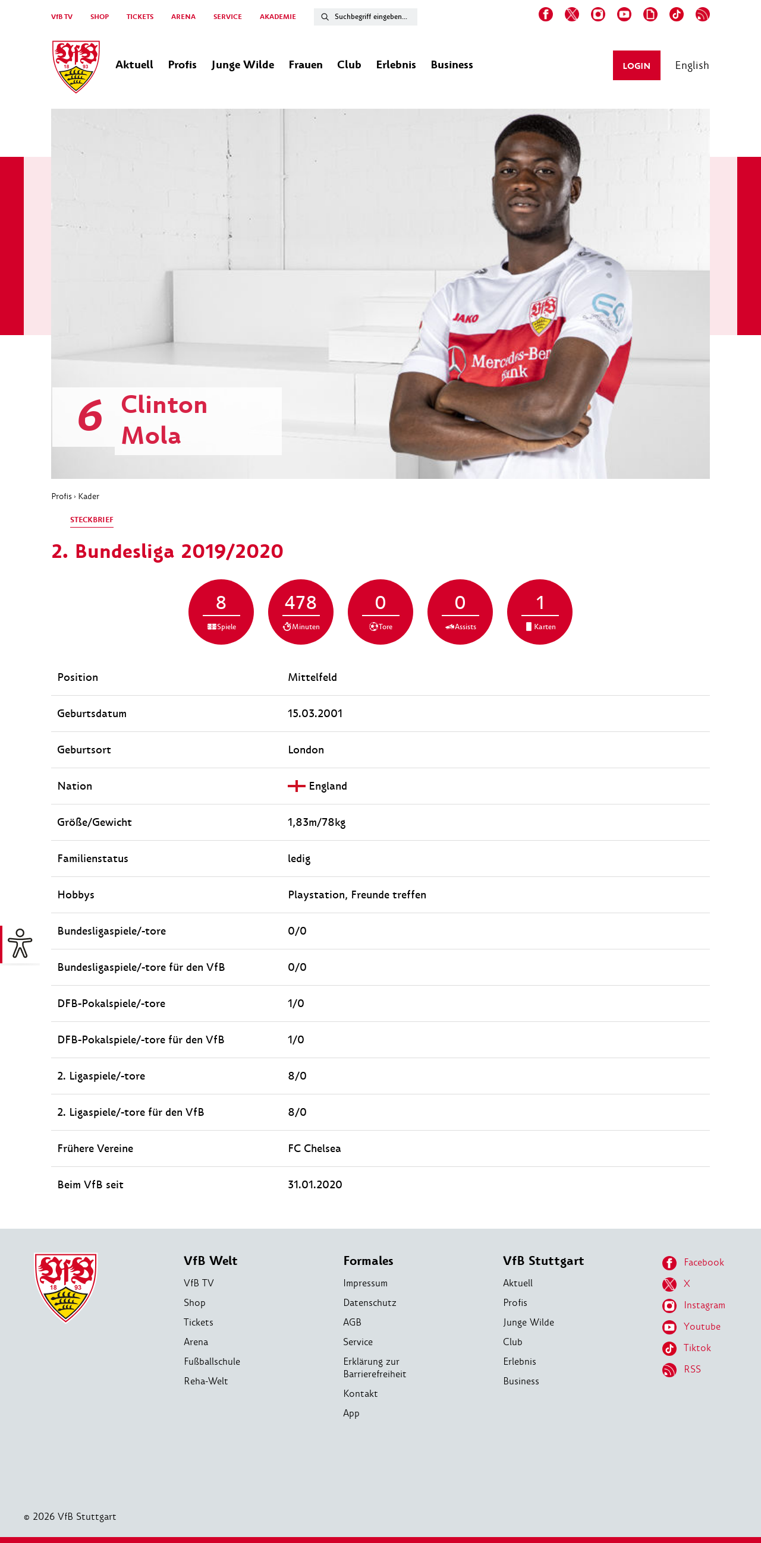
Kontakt (360, 1393)
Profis (61, 496)
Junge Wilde (528, 1322)
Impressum (365, 1283)
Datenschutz (370, 1302)
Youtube (691, 1327)
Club (513, 1342)
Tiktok (686, 1349)
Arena (196, 1342)
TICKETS (140, 16)
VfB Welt (211, 1261)
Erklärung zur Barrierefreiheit (375, 1367)
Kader (88, 496)
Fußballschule (212, 1361)
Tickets (198, 1322)
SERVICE (227, 16)
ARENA (183, 16)
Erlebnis (519, 1361)
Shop (195, 1302)
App (351, 1413)
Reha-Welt (206, 1381)
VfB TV (62, 16)
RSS (681, 1370)
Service (358, 1342)
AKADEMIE (278, 16)
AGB (352, 1322)
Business (521, 1381)
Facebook (693, 1263)
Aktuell (518, 1283)
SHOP (99, 16)
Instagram (693, 1306)
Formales (368, 1261)
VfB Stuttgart (543, 1261)
